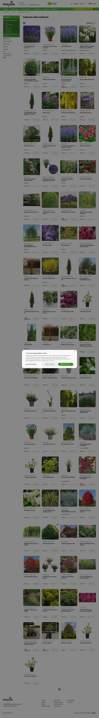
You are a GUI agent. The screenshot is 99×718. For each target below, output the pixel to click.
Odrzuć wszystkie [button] (49, 364)
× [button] (74, 351)
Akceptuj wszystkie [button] (65, 364)
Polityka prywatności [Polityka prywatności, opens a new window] (50, 360)
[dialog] (49, 359)
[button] (31, 364)
